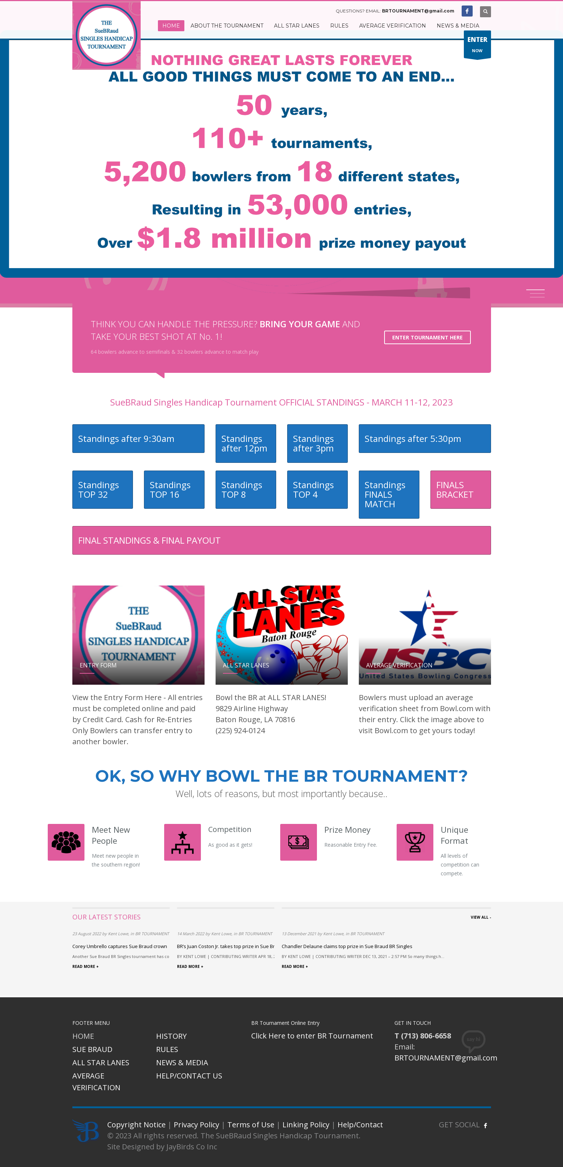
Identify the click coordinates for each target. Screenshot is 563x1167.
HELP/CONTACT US (189, 1076)
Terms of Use (250, 1125)
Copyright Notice (136, 1125)
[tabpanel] (281, 155)
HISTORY (171, 1036)
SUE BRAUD (92, 1049)
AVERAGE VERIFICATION (96, 1081)
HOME (83, 1036)
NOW (477, 46)
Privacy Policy (196, 1125)
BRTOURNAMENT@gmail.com (418, 11)
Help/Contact (360, 1125)
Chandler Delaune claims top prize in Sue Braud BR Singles (347, 946)
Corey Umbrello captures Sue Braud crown (119, 946)
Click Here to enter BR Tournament (312, 1036)
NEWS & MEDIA (182, 1062)
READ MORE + (85, 966)
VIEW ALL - (481, 917)
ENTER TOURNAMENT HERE (427, 337)
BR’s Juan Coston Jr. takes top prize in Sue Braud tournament (244, 946)
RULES (167, 1049)
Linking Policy (305, 1125)
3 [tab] (537, 297)
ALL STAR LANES (100, 1062)
